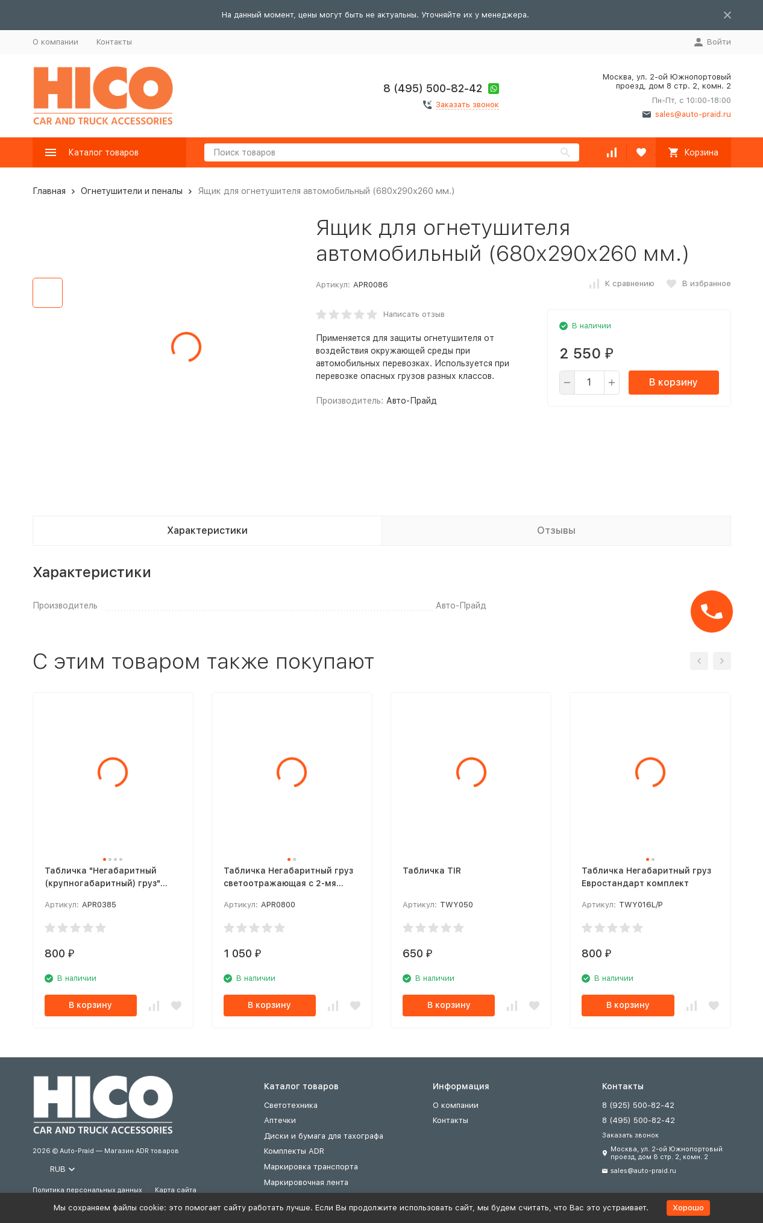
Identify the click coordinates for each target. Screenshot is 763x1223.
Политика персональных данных (87, 1190)
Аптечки (280, 1120)
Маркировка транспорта (311, 1166)
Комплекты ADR (294, 1151)
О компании (55, 41)
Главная (49, 191)
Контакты (114, 41)
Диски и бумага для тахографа (323, 1135)
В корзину (673, 382)
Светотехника (291, 1105)
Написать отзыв (414, 314)
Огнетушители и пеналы (132, 191)
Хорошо (688, 1207)
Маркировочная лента (306, 1182)
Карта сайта (175, 1190)
